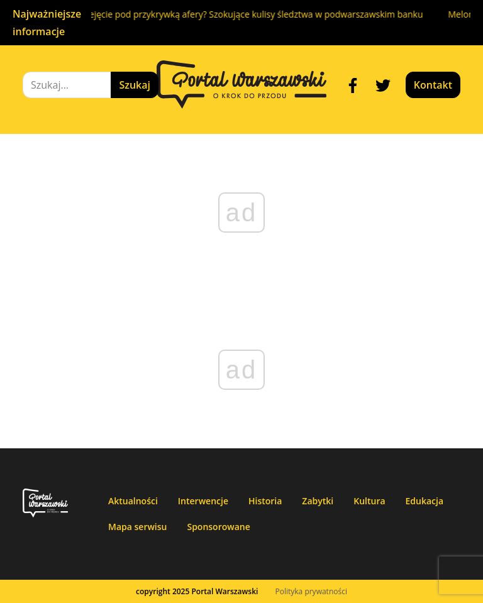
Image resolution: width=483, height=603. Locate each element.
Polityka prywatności (311, 591)
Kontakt (433, 85)
